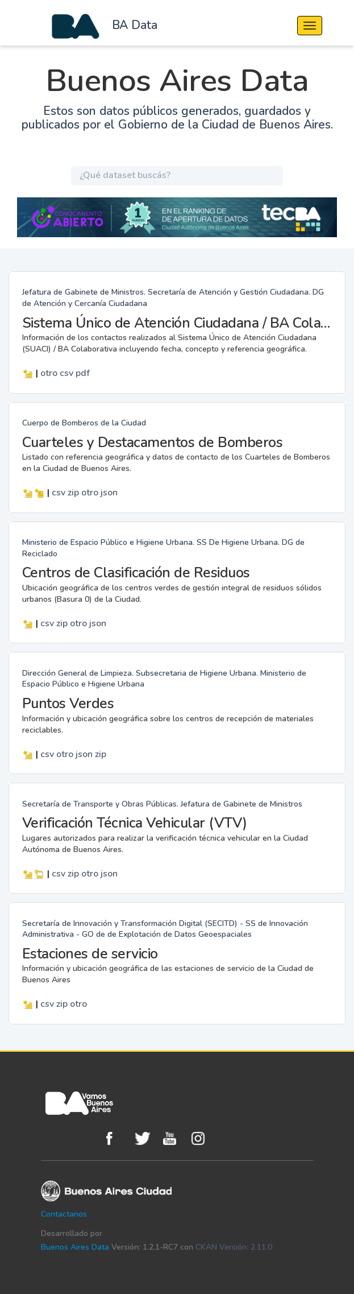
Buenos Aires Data (75, 1247)
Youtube (174, 1138)
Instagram (202, 1138)
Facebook (117, 1138)
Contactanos (64, 1214)
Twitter (146, 1138)
